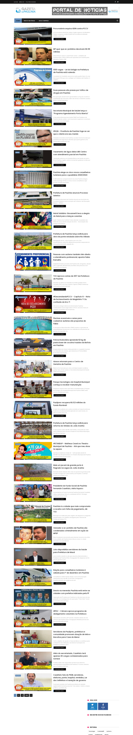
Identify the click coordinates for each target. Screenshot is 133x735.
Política (18, 49)
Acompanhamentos (109, 65)
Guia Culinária (99, 69)
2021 (91, 170)
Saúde (17, 110)
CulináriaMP (100, 58)
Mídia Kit (21, 2)
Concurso (19, 192)
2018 (91, 208)
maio (91, 195)
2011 (91, 226)
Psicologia (91, 75)
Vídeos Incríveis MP (105, 96)
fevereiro (92, 202)
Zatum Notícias (93, 148)
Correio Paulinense (94, 129)
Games (105, 79)
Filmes (106, 62)
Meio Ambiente (19, 461)
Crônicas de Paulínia (94, 79)
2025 (91, 160)
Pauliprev (18, 625)
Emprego (18, 70)
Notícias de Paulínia (95, 140)
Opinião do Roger (104, 86)
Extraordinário (92, 86)
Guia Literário (102, 89)
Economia (18, 502)
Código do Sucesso (94, 72)
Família (91, 69)
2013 (91, 220)
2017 (91, 210)
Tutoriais (111, 79)
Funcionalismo (20, 399)
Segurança (19, 337)
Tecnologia (92, 58)
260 (26, 687)
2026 (91, 157)
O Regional (91, 142)
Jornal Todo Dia (93, 135)
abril (91, 197)
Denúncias (19, 522)
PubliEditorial (98, 62)
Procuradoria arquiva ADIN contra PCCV (60, 28)
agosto (91, 187)
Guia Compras (43, 21)
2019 (91, 175)
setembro (93, 185)
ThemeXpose (24, 732)
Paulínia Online (93, 144)
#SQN (17, 131)
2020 (91, 172)
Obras (17, 151)
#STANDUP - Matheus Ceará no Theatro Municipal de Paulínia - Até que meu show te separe (62, 442)
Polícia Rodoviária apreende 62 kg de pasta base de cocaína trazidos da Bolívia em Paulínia (61, 339)
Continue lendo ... (49, 39)
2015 (91, 215)
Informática (92, 92)
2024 (91, 162)
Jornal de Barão (93, 131)
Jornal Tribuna (93, 137)
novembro (93, 180)
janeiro (91, 205)
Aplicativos (100, 75)
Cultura (18, 440)
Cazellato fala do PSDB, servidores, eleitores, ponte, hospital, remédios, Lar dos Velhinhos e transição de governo (62, 669)
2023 (91, 165)
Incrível (91, 62)
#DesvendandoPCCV (21, 29)
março (91, 200)
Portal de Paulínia (94, 146)
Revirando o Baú (93, 96)
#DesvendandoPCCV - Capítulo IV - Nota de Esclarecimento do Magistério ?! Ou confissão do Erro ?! (62, 297)
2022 (91, 167)
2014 (91, 218)
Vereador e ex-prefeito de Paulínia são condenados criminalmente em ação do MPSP (60, 524)
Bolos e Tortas (98, 82)
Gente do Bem (106, 72)
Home (17, 21)
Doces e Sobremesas (111, 82)
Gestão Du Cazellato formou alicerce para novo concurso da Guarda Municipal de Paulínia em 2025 (107, 108)
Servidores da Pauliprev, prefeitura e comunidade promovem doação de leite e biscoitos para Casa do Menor (61, 627)
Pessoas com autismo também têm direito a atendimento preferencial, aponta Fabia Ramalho (62, 255)
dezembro (93, 177)
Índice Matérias (29, 21)
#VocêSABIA (92, 89)
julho (91, 190)
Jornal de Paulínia (94, 133)
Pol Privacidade (31, 2)
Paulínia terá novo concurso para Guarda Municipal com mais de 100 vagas (106, 117)
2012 (91, 223)
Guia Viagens (112, 89)
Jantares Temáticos (103, 92)
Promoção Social (21, 212)
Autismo (18, 253)
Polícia (18, 90)
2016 (91, 213)
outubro (92, 182)
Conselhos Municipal (22, 171)
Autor (16, 2)
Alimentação (109, 69)
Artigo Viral (109, 75)
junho (91, 192)
